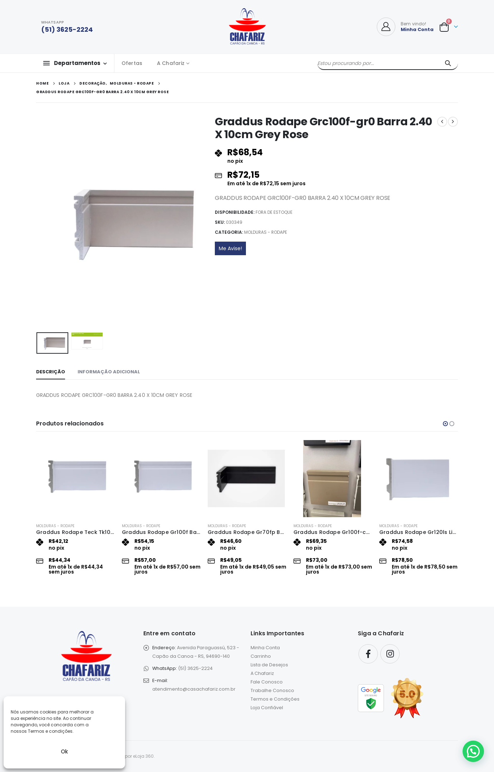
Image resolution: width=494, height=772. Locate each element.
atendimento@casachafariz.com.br (194, 689)
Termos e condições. (51, 731)
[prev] (442, 122)
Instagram (390, 653)
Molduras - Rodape (265, 232)
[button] (445, 423)
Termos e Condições (275, 699)
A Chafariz (170, 63)
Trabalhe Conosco (272, 690)
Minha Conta (265, 648)
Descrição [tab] (50, 371)
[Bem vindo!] (405, 26)
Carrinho (261, 656)
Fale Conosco (267, 682)
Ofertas (132, 63)
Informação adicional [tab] (109, 371)
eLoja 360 (143, 756)
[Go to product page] (75, 478)
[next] (453, 122)
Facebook (368, 653)
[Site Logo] (247, 26)
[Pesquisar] (448, 63)
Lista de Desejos (269, 665)
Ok (64, 751)
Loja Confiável (267, 708)
